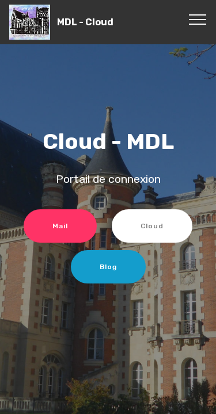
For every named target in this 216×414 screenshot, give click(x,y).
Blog (108, 267)
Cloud (152, 226)
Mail (60, 226)
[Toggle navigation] (198, 19)
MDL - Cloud (85, 22)
